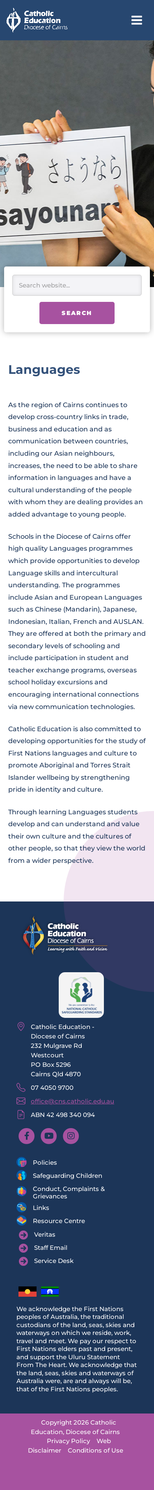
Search (77, 313)
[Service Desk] (46, 1261)
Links (41, 1208)
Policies (45, 1162)
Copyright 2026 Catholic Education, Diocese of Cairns (75, 1427)
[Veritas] (37, 1235)
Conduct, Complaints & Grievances (69, 1192)
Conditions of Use (95, 1450)
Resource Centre (59, 1221)
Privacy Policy (68, 1441)
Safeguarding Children (67, 1175)
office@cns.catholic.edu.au (72, 1101)
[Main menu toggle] (136, 20)
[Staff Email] (43, 1248)
